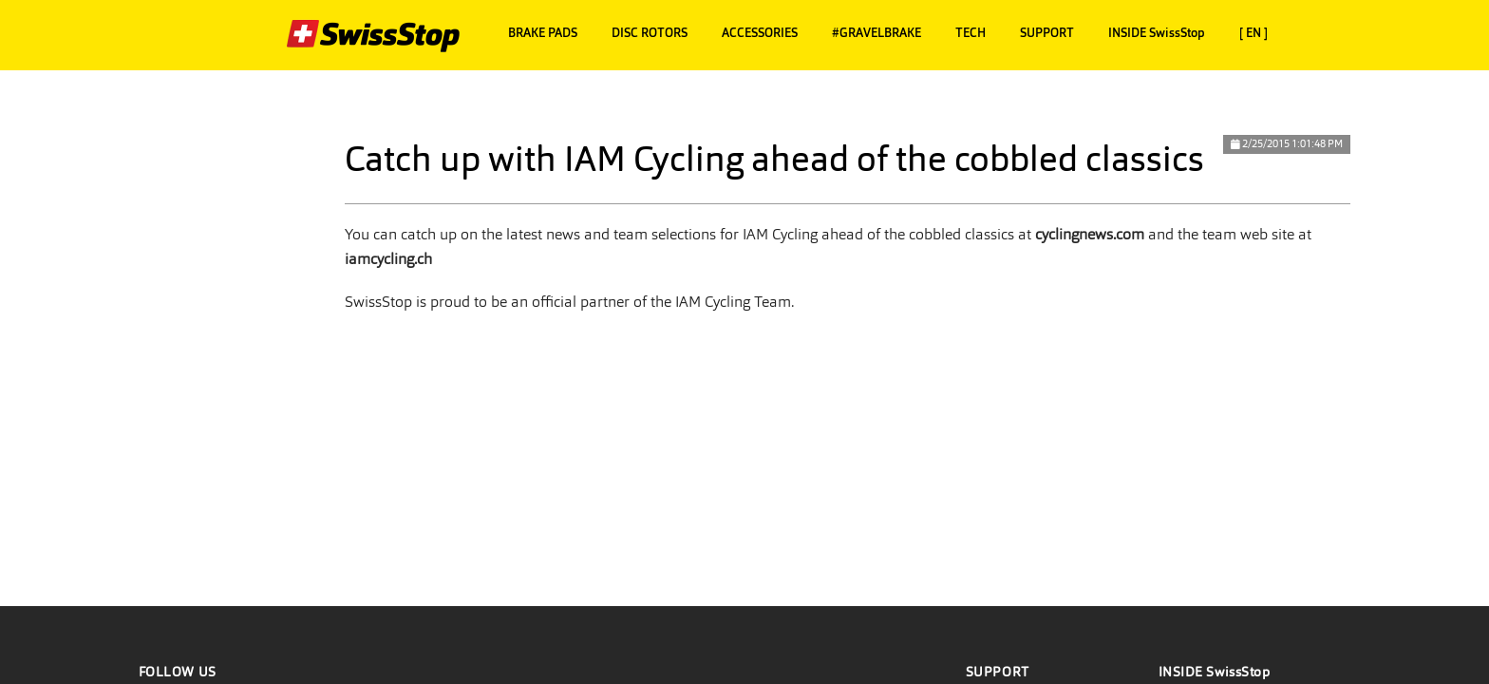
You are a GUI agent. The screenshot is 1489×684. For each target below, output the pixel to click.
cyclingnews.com (1089, 234)
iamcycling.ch (388, 259)
